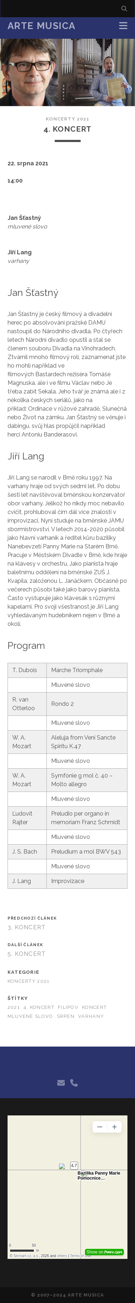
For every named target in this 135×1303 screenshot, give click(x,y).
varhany (91, 1016)
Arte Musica (42, 25)
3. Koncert (27, 927)
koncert (94, 1007)
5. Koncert (27, 953)
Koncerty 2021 (67, 119)
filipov (68, 1007)
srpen (66, 1016)
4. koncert (38, 1007)
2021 (14, 1007)
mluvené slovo (30, 1016)
